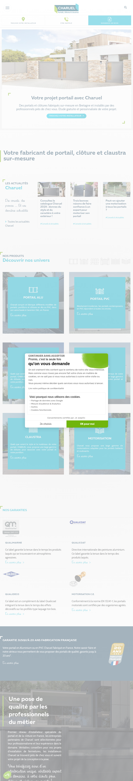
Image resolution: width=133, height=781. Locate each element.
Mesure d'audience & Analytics (46, 404)
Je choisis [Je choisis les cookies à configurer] (46, 424)
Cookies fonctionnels (41, 410)
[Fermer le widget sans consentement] (46, 355)
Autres (34, 407)
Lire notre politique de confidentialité (46, 388)
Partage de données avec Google (47, 400)
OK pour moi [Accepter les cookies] (87, 424)
